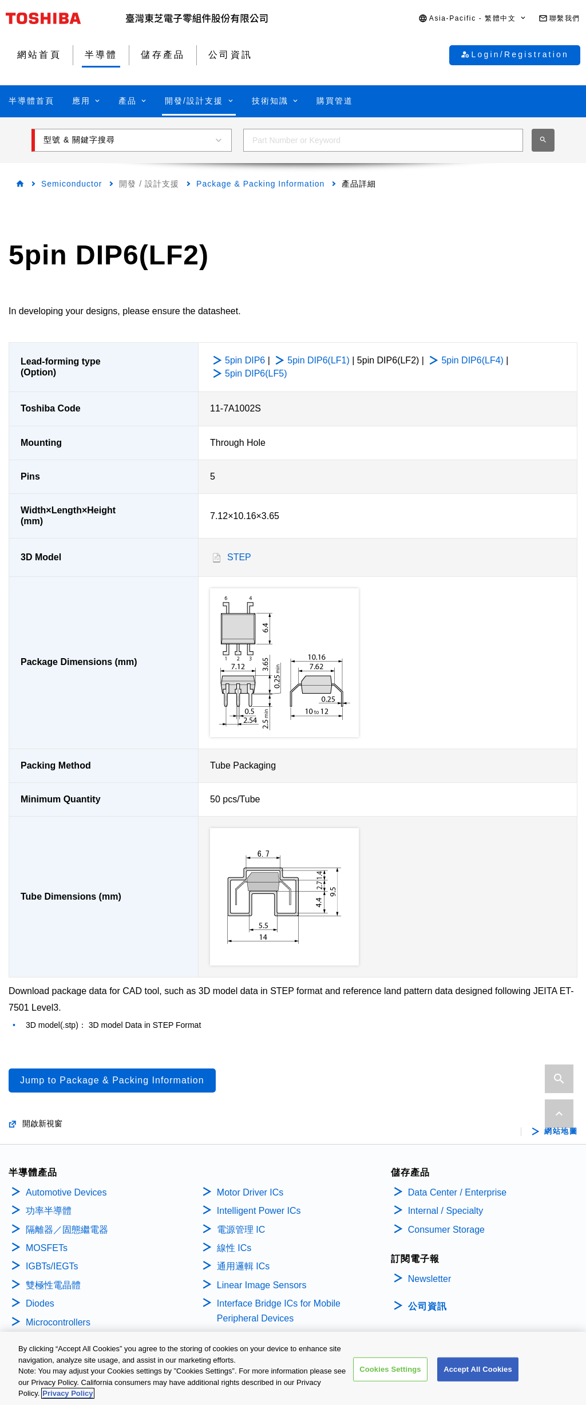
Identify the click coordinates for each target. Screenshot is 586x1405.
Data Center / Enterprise (457, 1192)
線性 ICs (234, 1248)
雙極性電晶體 (53, 1285)
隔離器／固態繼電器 (67, 1229)
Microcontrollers (58, 1322)
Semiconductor (71, 183)
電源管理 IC (241, 1229)
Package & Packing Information (260, 183)
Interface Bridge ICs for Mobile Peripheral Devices (278, 1311)
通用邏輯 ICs (243, 1266)
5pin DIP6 (245, 360)
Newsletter (430, 1279)
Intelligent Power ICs (259, 1211)
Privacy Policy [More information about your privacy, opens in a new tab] (67, 1393)
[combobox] (383, 140)
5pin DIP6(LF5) (256, 373)
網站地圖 (560, 1131)
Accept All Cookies (478, 1369)
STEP (239, 557)
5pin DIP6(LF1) (318, 360)
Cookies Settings (390, 1369)
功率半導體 (49, 1211)
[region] (293, 1368)
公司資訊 (427, 1306)
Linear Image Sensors (262, 1285)
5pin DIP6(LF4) (472, 360)
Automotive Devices (66, 1192)
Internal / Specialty (446, 1211)
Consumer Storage (446, 1229)
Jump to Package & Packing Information (112, 1080)
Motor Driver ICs (250, 1192)
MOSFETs (47, 1248)
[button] (473, 18)
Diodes (40, 1303)
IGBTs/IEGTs (52, 1266)
